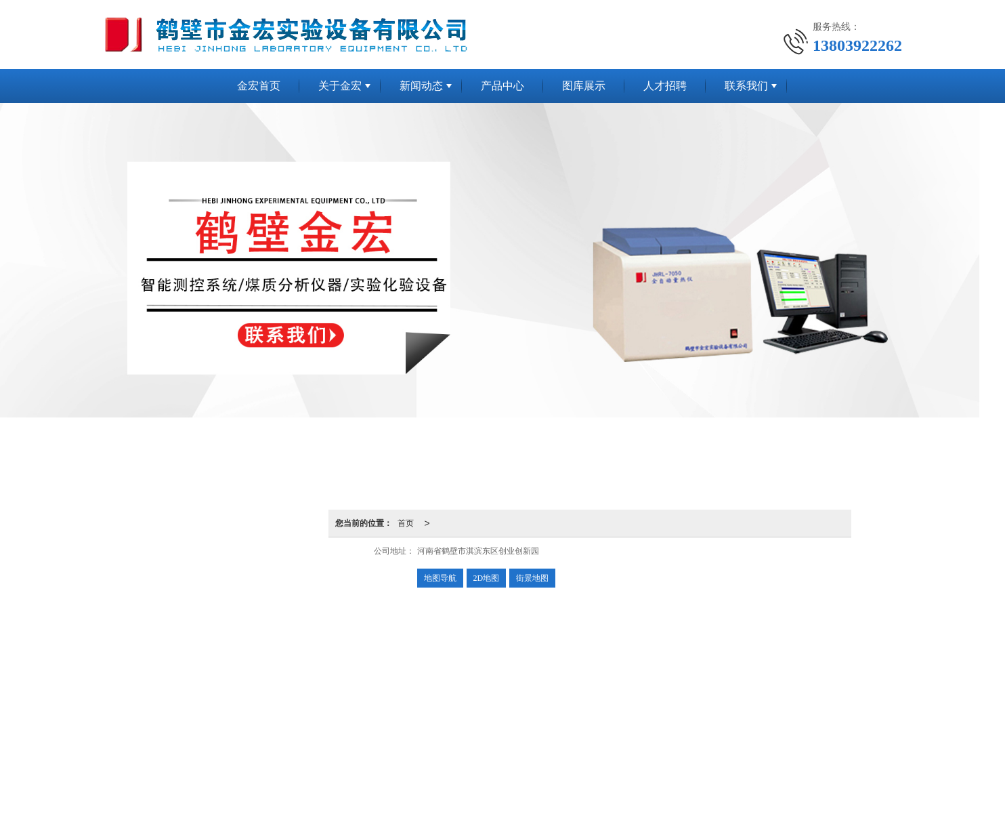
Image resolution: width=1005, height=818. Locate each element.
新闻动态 (421, 85)
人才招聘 (665, 85)
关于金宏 (340, 85)
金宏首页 (258, 85)
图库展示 (583, 85)
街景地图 (532, 578)
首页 (406, 523)
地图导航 (440, 578)
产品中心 (502, 85)
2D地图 (486, 578)
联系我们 (746, 85)
